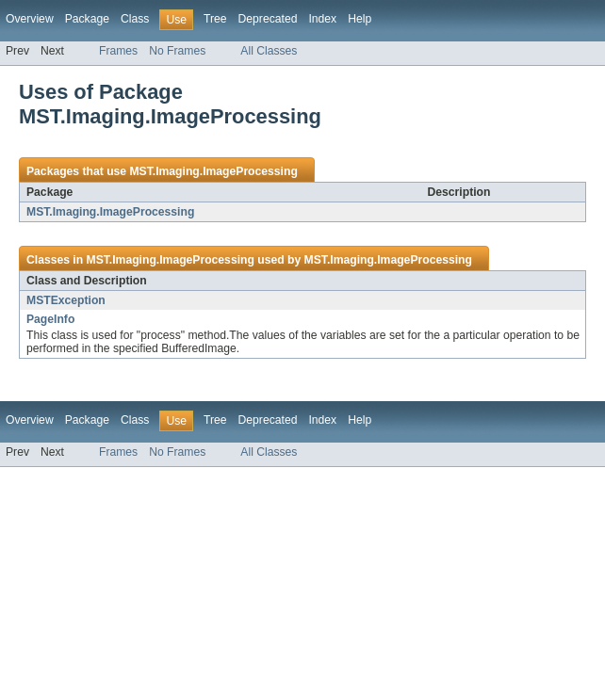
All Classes (268, 50)
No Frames (177, 50)
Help (359, 18)
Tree (215, 18)
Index (322, 18)
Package (87, 18)
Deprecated (268, 18)
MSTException (66, 300)
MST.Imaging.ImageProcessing (213, 171)
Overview (30, 18)
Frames (118, 50)
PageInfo (50, 319)
